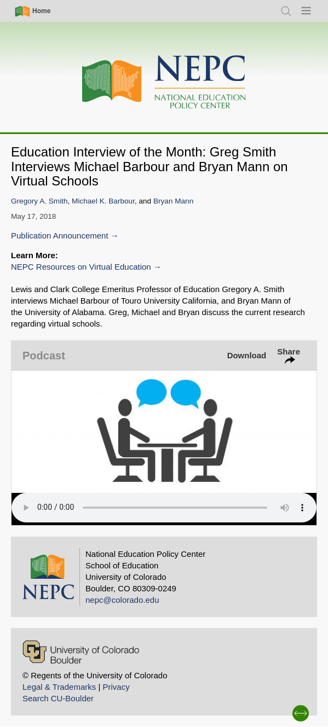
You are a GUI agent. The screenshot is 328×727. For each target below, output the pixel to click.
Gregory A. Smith (39, 201)
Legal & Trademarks (59, 686)
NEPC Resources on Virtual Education (81, 266)
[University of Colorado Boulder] (80, 651)
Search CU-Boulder (58, 698)
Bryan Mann (173, 201)
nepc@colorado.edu (122, 599)
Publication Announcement (59, 235)
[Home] (164, 82)
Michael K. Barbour (103, 201)
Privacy (115, 686)
